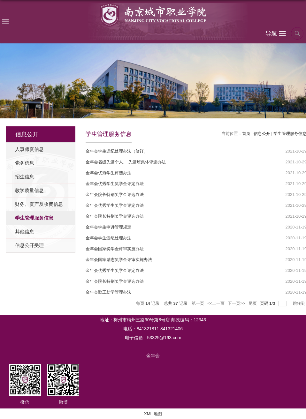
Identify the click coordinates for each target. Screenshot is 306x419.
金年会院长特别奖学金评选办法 (115, 194)
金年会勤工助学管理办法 (108, 292)
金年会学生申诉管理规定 (108, 227)
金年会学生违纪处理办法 (108, 238)
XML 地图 (153, 413)
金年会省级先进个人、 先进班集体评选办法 (126, 162)
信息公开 (262, 133)
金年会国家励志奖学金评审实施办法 (119, 259)
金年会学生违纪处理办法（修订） (117, 151)
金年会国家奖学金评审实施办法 (115, 248)
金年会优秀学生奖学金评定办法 (115, 183)
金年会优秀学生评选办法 (108, 172)
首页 (246, 133)
